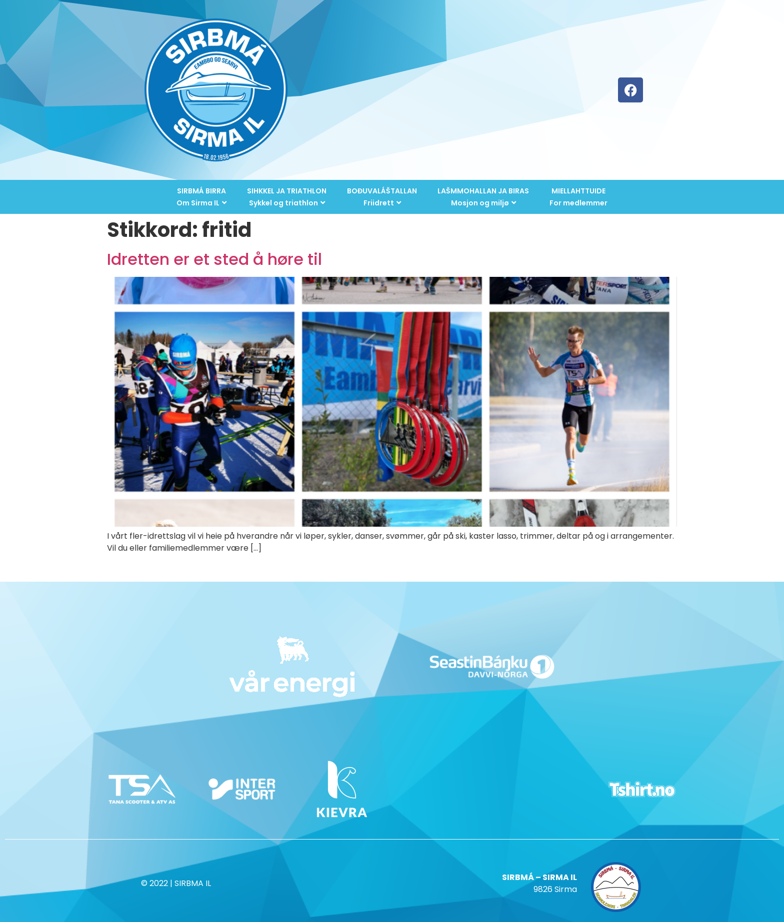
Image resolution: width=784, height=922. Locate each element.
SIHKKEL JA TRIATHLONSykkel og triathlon (286, 197)
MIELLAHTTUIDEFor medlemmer (579, 197)
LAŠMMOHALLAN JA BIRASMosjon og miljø (483, 197)
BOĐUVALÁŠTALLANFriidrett (382, 197)
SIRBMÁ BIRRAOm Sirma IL (201, 197)
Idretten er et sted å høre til (214, 259)
